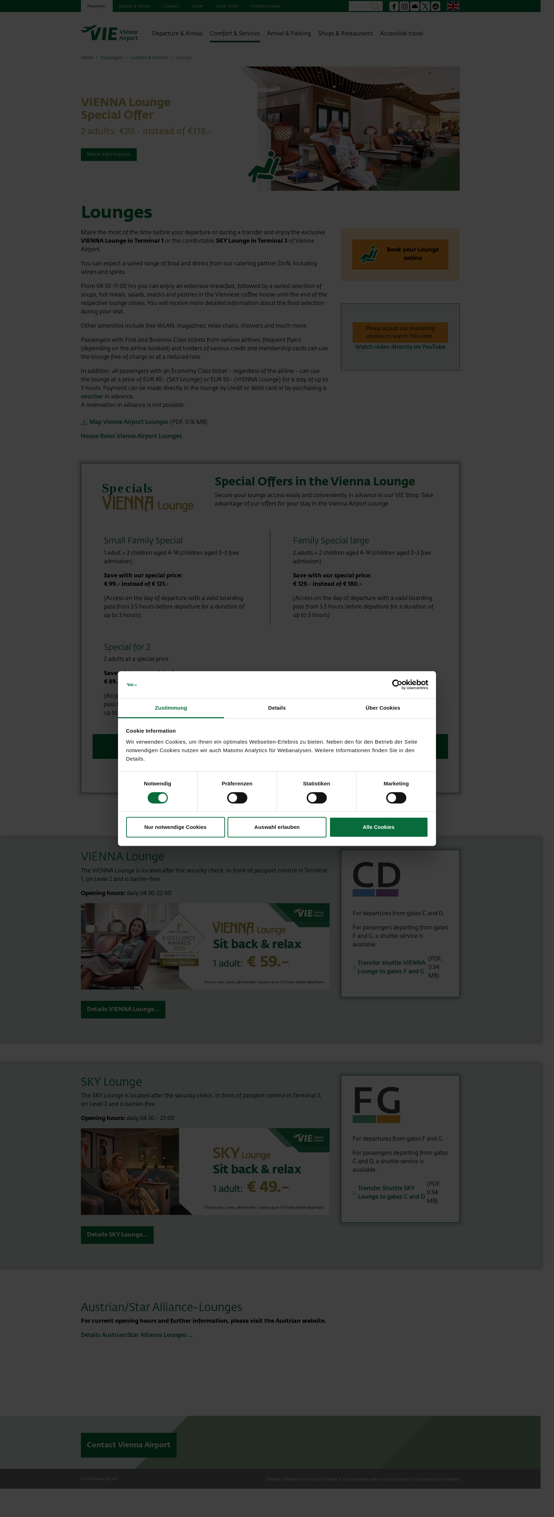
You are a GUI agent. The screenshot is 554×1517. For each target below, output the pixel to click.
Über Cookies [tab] (383, 708)
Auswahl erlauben (277, 827)
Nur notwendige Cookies (176, 827)
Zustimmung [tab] (171, 708)
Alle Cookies (378, 827)
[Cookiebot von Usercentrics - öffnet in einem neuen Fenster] (397, 685)
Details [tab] (277, 708)
